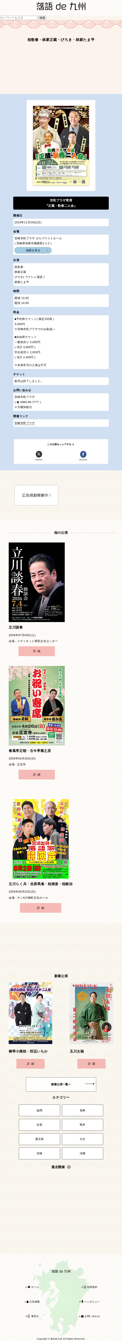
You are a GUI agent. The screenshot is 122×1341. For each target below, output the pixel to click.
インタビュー (90, 1301)
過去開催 (61, 1167)
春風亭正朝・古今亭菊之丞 (30, 751)
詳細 (37, 651)
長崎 (82, 1110)
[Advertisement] (61, 69)
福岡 (39, 1110)
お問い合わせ (90, 1316)
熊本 (82, 1124)
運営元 (33, 1316)
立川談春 (16, 627)
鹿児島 (39, 1139)
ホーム (33, 1287)
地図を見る (33, 250)
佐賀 (39, 1124)
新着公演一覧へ (73, 1084)
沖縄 (82, 1153)
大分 (82, 1139)
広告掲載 (33, 1301)
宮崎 (39, 1153)
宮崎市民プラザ (24, 423)
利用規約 (90, 1287)
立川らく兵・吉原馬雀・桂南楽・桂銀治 (41, 884)
